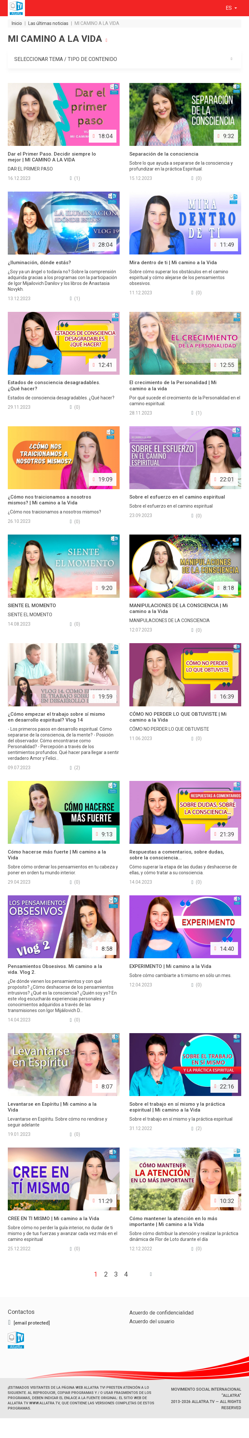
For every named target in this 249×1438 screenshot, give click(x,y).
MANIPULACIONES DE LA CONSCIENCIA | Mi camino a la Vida (178, 608)
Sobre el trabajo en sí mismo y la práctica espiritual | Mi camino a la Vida (177, 1107)
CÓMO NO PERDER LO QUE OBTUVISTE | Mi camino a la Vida (178, 717)
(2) (75, 768)
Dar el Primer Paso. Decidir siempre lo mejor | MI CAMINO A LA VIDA (52, 156)
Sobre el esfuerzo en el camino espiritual (177, 497)
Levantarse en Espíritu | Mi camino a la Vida (52, 1107)
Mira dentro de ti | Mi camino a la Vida (173, 262)
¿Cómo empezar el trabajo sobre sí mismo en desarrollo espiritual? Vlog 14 (56, 717)
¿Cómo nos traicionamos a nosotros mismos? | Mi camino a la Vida (49, 500)
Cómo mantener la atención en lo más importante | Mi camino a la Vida (173, 1222)
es (229, 8)
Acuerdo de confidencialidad (161, 1313)
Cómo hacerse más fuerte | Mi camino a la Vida (57, 855)
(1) (75, 178)
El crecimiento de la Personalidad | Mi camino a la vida (173, 385)
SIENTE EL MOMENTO (32, 605)
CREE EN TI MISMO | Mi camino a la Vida (53, 1219)
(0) (197, 178)
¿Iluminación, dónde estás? (39, 262)
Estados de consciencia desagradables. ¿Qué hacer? (54, 385)
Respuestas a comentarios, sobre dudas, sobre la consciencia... (176, 855)
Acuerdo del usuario (151, 1322)
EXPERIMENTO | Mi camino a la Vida (170, 967)
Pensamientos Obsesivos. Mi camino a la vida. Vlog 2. (55, 969)
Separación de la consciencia (163, 154)
